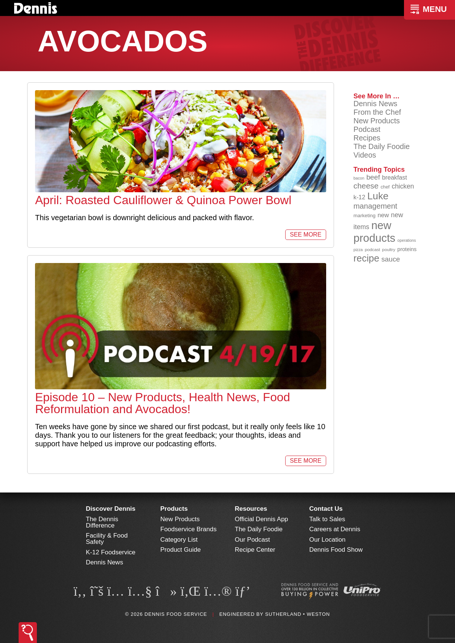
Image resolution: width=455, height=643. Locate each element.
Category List (179, 539)
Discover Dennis (111, 508)
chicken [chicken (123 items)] (403, 186)
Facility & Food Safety (107, 538)
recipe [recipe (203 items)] (366, 258)
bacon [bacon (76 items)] (358, 178)
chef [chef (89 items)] (385, 187)
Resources (251, 508)
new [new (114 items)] (383, 215)
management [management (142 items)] (375, 206)
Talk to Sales (327, 519)
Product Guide (180, 549)
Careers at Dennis (334, 529)
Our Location (327, 539)
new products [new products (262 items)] (374, 231)
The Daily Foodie (381, 146)
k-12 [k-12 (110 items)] (359, 197)
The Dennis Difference (102, 522)
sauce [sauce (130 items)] (390, 259)
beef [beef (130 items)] (373, 177)
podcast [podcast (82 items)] (372, 249)
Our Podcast (252, 539)
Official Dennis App (261, 519)
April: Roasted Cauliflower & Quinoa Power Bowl (163, 200)
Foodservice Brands (188, 529)
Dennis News (375, 103)
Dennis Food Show (336, 549)
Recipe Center (255, 549)
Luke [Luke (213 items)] (378, 196)
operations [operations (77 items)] (406, 240)
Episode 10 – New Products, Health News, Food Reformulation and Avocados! (162, 403)
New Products (376, 121)
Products (174, 508)
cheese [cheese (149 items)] (365, 185)
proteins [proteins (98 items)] (407, 249)
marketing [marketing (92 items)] (364, 215)
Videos (364, 155)
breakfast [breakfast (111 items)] (394, 177)
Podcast (366, 129)
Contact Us (326, 508)
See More (305, 234)
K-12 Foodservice (111, 552)
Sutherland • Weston (297, 614)
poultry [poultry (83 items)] (388, 249)
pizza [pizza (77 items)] (358, 249)
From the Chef (377, 112)
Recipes (366, 138)
